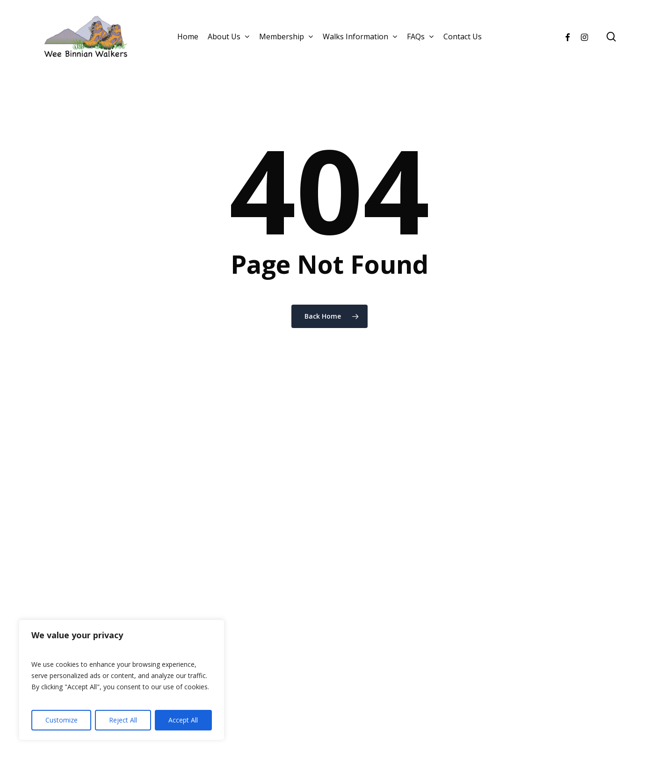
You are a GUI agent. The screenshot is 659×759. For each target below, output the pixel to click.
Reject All (123, 719)
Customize (61, 719)
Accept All (183, 719)
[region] (121, 680)
